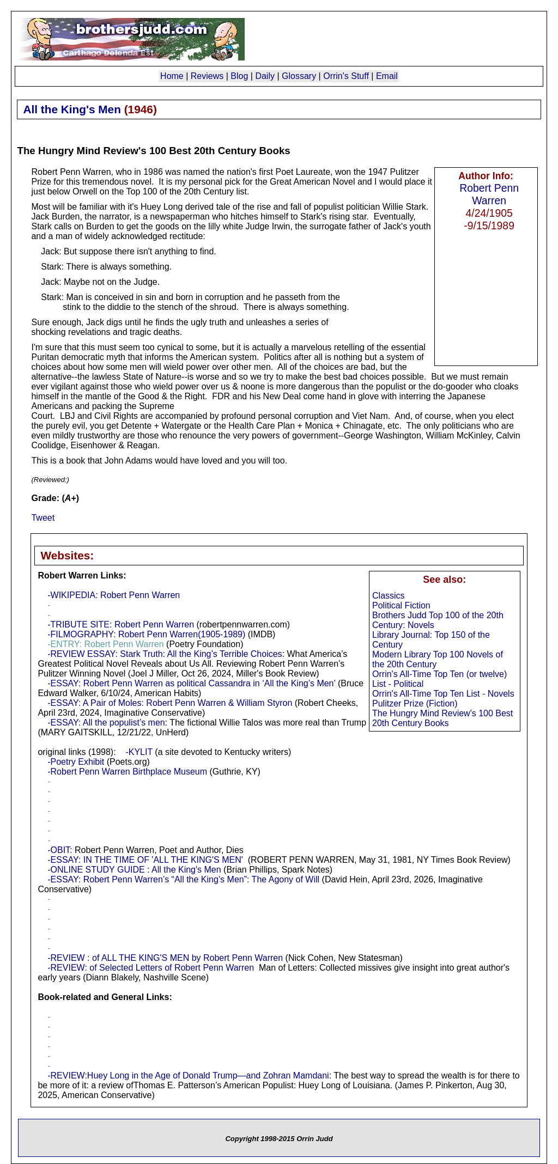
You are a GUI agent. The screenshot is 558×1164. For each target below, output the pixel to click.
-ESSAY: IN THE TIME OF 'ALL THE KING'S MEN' (145, 859)
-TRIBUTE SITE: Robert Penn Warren (120, 624)
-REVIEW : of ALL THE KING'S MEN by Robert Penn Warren (165, 957)
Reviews (207, 76)
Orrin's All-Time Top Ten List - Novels (443, 693)
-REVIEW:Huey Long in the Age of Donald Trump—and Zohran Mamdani (188, 1075)
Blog (239, 76)
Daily (265, 76)
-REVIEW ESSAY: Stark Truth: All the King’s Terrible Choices (164, 654)
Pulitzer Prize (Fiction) (414, 703)
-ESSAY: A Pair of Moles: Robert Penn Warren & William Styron (169, 703)
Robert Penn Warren (489, 194)
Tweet (42, 517)
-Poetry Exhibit (75, 761)
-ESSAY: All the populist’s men (106, 722)
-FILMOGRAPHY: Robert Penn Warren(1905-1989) (146, 634)
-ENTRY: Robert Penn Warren (105, 644)
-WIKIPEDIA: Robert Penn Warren (113, 595)
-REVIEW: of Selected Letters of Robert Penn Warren (150, 967)
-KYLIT (139, 752)
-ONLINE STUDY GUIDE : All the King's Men (134, 869)
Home (172, 76)
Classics (388, 595)
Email (387, 76)
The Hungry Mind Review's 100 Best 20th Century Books (442, 718)
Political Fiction (401, 605)
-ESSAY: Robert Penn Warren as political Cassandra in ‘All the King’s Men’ (191, 683)
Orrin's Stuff (346, 76)
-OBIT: (59, 850)
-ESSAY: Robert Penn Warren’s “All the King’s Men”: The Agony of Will (183, 879)
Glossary (299, 76)
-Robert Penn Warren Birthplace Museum (127, 771)
